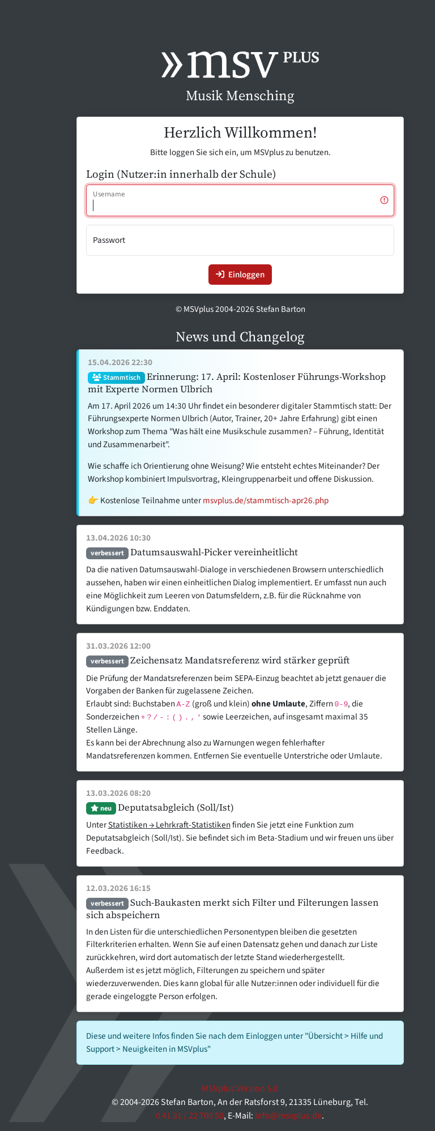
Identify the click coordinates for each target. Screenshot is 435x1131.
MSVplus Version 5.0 (240, 1088)
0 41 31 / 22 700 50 (190, 1115)
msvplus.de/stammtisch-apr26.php (266, 500)
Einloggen (240, 274)
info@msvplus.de (288, 1115)
